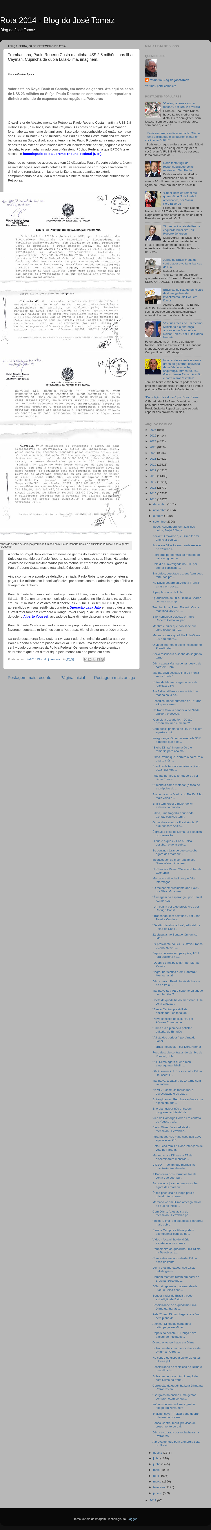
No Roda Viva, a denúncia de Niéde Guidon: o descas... (176, 711)
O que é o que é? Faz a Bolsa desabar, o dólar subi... (172, 842)
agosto (158, 1452)
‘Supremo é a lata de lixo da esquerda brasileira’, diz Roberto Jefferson (181, 230)
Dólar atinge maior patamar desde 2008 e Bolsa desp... (175, 1288)
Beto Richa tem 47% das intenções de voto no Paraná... (178, 1147)
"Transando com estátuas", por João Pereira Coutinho (176, 917)
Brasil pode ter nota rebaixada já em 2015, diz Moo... (176, 768)
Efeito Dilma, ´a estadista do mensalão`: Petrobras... (171, 1129)
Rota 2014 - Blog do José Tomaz (57, 20)
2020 (153, 464)
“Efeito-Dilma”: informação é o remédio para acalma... (172, 749)
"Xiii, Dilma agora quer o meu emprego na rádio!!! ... (172, 1063)
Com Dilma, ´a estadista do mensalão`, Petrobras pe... (172, 1213)
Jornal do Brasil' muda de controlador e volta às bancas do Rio (182, 263)
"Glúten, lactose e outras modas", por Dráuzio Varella (181, 105)
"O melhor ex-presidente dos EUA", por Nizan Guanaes (176, 889)
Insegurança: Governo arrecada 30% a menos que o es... (177, 740)
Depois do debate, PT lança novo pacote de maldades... (174, 1334)
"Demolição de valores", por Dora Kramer (172, 397)
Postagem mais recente (29, 677)
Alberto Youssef (35, 616)
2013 (153, 1500)
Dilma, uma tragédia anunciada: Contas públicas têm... (174, 814)
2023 (153, 447)
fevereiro (159, 1487)
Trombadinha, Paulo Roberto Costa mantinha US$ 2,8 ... (176, 609)
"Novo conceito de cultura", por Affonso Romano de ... (173, 1020)
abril (156, 1475)
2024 (153, 441)
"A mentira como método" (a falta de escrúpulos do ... (176, 786)
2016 (153, 487)
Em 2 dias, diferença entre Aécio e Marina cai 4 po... (175, 693)
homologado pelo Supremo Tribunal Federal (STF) (62, 154)
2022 (153, 453)
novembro (160, 510)
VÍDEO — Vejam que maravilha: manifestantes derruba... (174, 1166)
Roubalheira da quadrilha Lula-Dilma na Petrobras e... (177, 1250)
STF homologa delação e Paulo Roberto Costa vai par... (173, 618)
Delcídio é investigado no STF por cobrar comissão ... (175, 565)
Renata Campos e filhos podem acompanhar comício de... (173, 1232)
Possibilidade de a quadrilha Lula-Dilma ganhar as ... (175, 1306)
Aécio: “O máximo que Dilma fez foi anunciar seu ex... (176, 537)
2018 (153, 476)
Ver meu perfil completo (160, 86)
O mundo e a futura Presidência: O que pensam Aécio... (175, 824)
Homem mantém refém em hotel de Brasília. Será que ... (176, 1278)
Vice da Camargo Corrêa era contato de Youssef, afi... (177, 1119)
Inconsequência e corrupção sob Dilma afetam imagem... (174, 861)
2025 (153, 435)
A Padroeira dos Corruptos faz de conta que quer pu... (174, 1175)
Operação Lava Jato (85, 607)
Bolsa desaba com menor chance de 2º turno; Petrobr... (177, 1350)
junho (157, 1464)
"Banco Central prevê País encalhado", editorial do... (171, 1011)
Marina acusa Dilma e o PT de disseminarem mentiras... (172, 1157)
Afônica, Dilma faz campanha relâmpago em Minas (172, 1325)
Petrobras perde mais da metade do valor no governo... (176, 556)
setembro (159, 521)
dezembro (160, 504)
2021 (153, 458)
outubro (158, 515)
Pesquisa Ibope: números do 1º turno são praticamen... (177, 702)
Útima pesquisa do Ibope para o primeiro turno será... (174, 1194)
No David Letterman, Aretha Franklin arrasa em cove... (176, 584)
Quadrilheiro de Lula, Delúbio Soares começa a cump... (177, 599)
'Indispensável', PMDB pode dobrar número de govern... (176, 1415)
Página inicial (72, 677)
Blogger (132, 1519)
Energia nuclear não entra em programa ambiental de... (172, 1110)
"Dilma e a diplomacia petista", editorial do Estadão (173, 1029)
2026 (153, 429)
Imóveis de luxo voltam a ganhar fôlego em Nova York (174, 1406)
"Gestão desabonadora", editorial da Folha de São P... (176, 927)
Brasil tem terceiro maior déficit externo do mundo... (173, 805)
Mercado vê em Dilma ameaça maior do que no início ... (177, 1203)
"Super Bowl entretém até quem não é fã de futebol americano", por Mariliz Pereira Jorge (180, 198)
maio (156, 1469)
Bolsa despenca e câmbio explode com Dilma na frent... (175, 1378)
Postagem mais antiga (114, 677)
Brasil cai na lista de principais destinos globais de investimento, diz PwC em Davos (183, 295)
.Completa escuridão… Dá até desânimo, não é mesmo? (172, 721)
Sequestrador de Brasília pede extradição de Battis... (173, 1297)
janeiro (158, 1493)
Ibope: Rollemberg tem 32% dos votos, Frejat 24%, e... (174, 528)
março (157, 1481)
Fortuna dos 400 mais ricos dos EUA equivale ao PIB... (177, 1138)
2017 (153, 482)
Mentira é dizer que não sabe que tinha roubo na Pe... (175, 627)
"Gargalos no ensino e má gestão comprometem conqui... (174, 1396)
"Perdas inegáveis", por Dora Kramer (177, 1046)
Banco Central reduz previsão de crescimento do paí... (174, 1424)
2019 (153, 470)
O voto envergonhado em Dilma (174, 1342)
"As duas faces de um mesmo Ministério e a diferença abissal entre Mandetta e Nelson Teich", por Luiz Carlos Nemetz (183, 330)
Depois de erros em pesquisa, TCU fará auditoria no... (176, 955)
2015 (153, 493)
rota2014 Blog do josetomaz (169, 80)
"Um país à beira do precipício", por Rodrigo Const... (176, 908)
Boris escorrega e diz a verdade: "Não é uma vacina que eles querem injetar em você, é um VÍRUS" (172, 137)
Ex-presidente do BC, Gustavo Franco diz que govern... (178, 945)
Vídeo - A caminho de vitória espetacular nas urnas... (171, 1241)
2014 (153, 499)
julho (156, 1458)
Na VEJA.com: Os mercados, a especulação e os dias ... (173, 1091)
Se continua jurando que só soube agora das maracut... (175, 852)
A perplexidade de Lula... (169, 592)
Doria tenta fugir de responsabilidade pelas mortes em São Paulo (178, 166)
